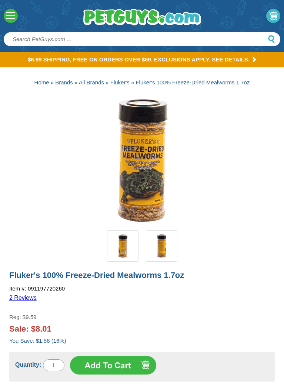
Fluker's (120, 82)
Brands (64, 82)
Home (41, 82)
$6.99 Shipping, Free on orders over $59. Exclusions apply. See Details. (142, 59)
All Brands (91, 82)
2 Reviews (23, 298)
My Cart (273, 15)
